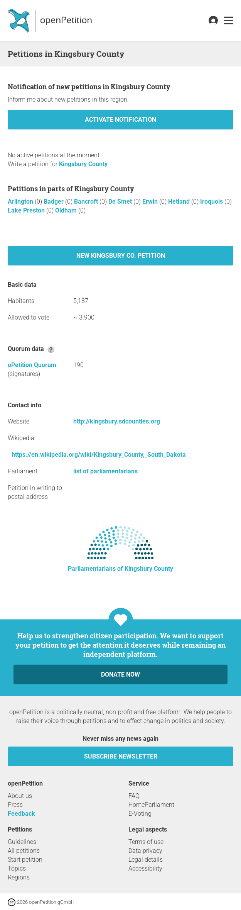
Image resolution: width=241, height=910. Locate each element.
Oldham (66, 210)
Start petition (25, 859)
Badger (54, 201)
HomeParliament (151, 804)
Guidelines (22, 841)
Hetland (179, 201)
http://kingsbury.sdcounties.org (116, 421)
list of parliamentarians (105, 471)
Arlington (21, 201)
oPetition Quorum (32, 365)
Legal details (145, 859)
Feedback (21, 813)
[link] (228, 21)
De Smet (120, 201)
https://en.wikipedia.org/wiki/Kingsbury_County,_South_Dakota (99, 454)
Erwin (150, 201)
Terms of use (145, 841)
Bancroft (86, 201)
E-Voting (140, 813)
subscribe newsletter (120, 756)
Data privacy (145, 850)
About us (20, 795)
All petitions (24, 850)
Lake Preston (27, 210)
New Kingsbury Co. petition (120, 255)
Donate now (120, 674)
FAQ (134, 795)
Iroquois (212, 201)
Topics (17, 868)
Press (15, 804)
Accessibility (145, 868)
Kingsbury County (83, 164)
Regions (19, 877)
